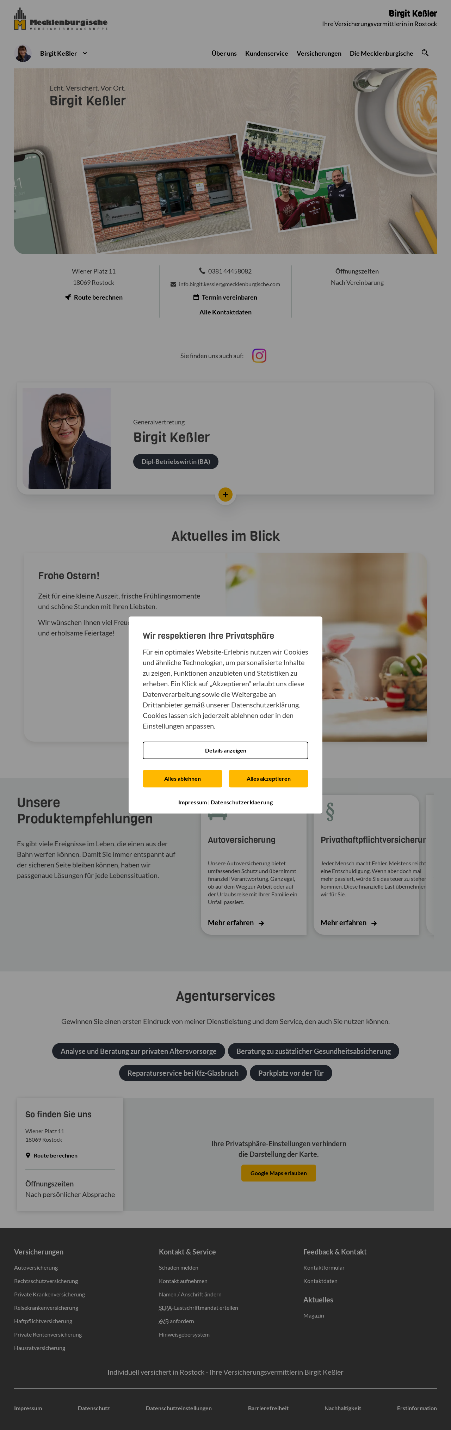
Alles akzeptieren (269, 778)
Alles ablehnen (182, 778)
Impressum (192, 801)
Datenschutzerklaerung (242, 801)
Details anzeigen (225, 750)
